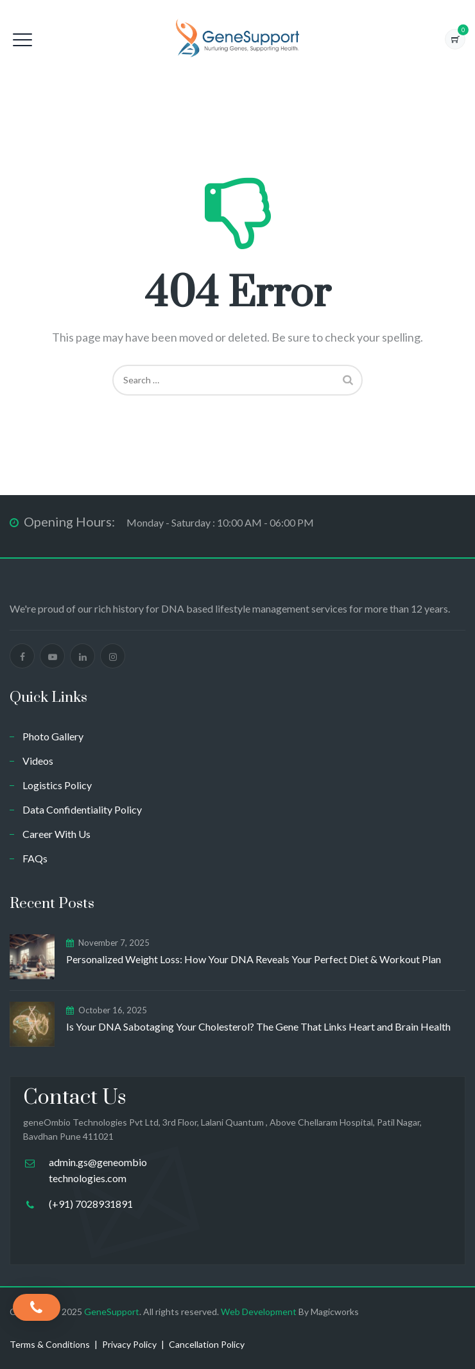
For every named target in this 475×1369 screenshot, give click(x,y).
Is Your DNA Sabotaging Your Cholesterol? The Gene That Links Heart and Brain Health (258, 1026)
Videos (37, 760)
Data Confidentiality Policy (82, 809)
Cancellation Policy (207, 1344)
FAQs (35, 858)
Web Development (259, 1311)
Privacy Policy (129, 1344)
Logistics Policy (57, 785)
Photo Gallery (52, 736)
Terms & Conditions (50, 1344)
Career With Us (56, 834)
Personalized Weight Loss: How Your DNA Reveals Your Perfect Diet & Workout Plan (253, 959)
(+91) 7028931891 (91, 1204)
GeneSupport (111, 1311)
